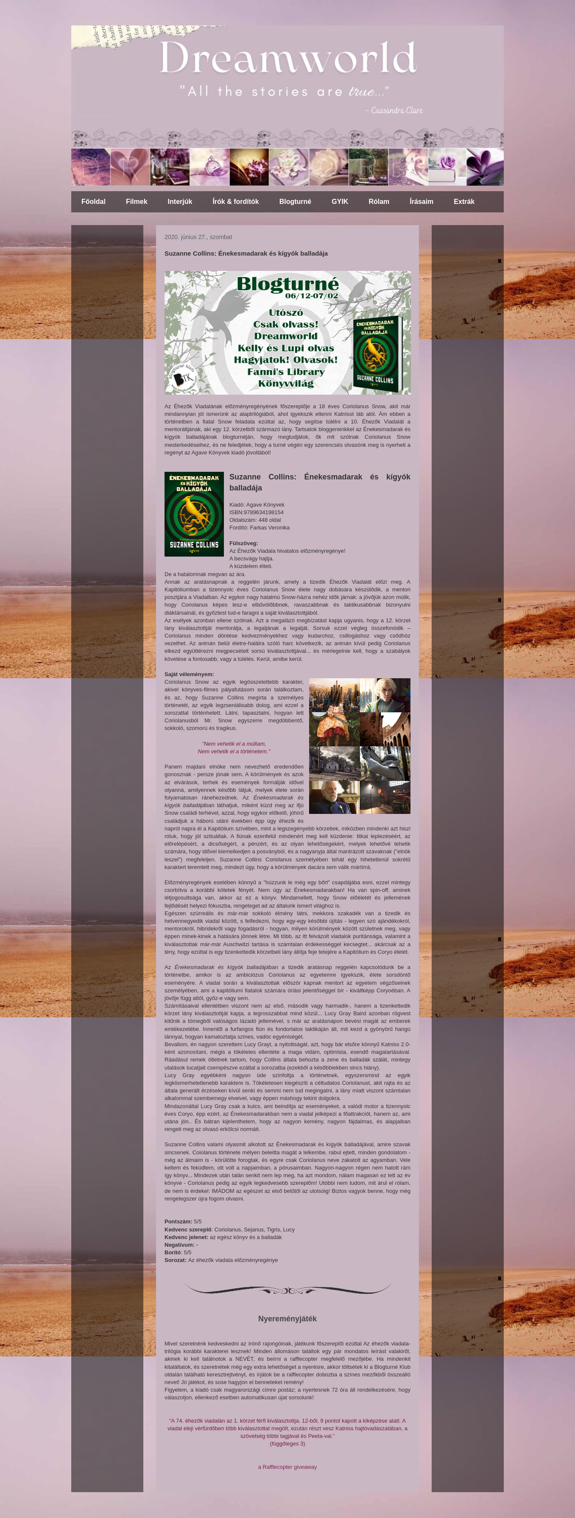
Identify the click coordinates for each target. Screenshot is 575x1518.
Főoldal (93, 201)
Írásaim (421, 201)
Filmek (137, 201)
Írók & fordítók (235, 201)
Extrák (464, 201)
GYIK (340, 201)
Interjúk (180, 201)
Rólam (378, 201)
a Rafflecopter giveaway (287, 1467)
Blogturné (295, 201)
